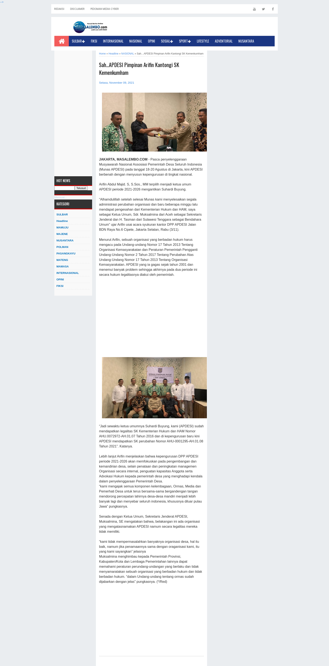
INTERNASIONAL (113, 41)
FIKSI (94, 41)
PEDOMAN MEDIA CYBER (104, 9)
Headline (62, 221)
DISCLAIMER (77, 9)
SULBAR (78, 41)
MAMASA (62, 266)
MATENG (62, 260)
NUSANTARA (246, 41)
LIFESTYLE (203, 41)
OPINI (151, 41)
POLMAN (62, 247)
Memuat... (60, 197)
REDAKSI (59, 9)
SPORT (185, 41)
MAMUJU (62, 227)
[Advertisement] (73, 113)
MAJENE (62, 234)
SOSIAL (167, 41)
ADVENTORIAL (223, 41)
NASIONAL (135, 41)
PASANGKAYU (65, 253)
